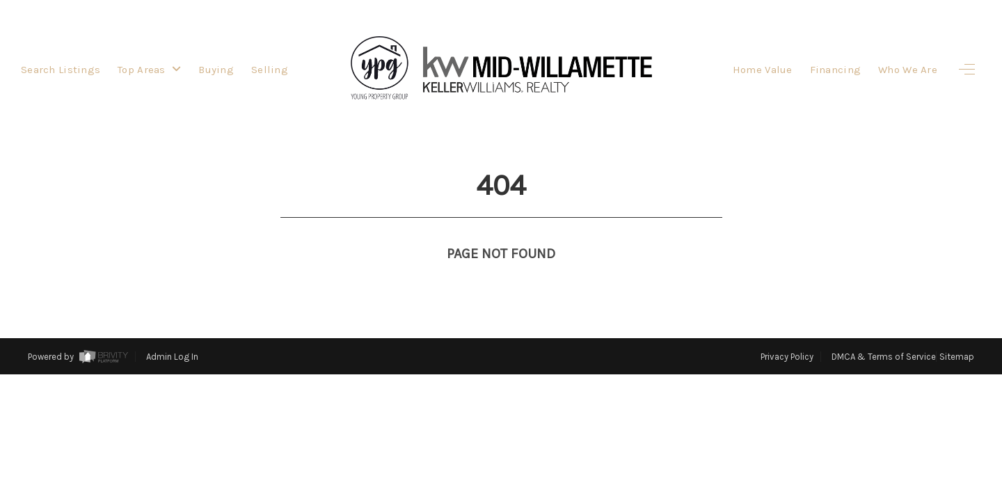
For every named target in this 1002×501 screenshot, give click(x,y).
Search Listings (60, 69)
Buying (216, 69)
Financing (835, 69)
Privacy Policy (787, 356)
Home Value (763, 69)
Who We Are (907, 69)
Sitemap (956, 356)
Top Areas (149, 69)
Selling (269, 69)
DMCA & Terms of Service (884, 356)
